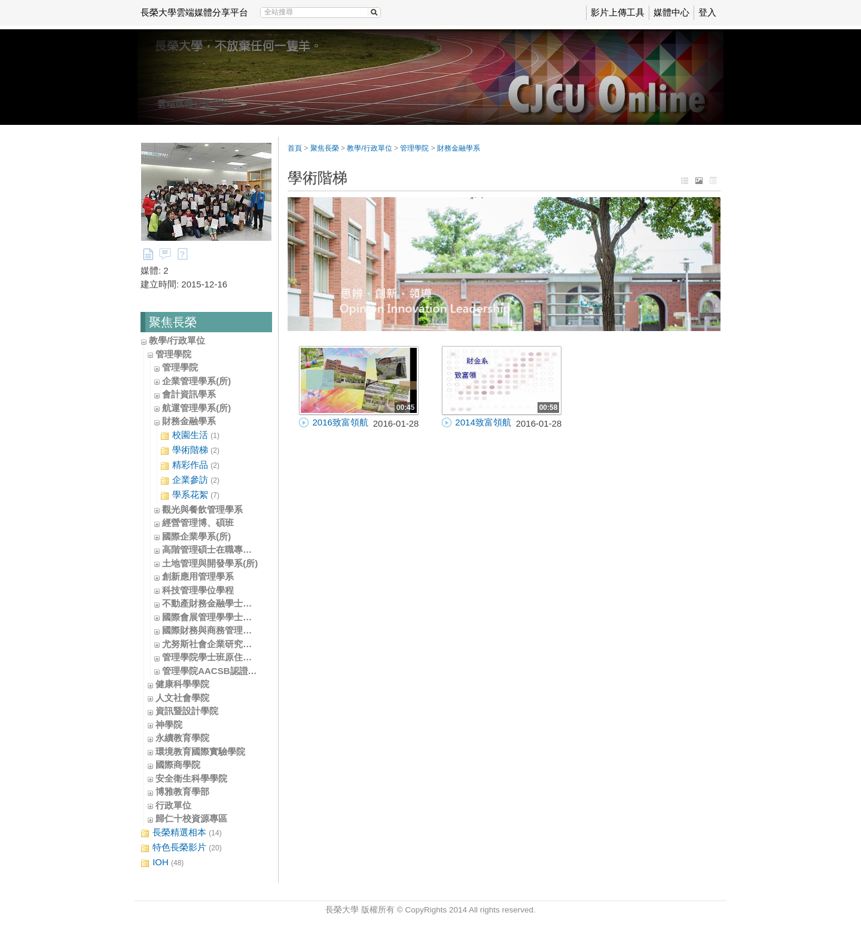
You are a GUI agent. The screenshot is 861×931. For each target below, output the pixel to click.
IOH (162, 862)
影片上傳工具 (618, 12)
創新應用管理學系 (198, 576)
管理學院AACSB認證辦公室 (218, 671)
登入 (707, 12)
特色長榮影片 (181, 847)
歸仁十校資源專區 (191, 818)
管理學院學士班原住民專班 (216, 657)
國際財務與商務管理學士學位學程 (229, 630)
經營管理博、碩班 (198, 522)
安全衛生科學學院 (191, 778)
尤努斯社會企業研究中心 (211, 644)
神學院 (168, 724)
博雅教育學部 (182, 791)
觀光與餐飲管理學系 (202, 509)
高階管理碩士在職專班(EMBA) (223, 549)
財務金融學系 (189, 421)
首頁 (295, 148)
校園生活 (189, 435)
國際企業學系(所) (196, 536)
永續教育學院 (182, 738)
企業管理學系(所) (196, 381)
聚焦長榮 (324, 148)
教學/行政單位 (177, 340)
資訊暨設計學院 (186, 711)
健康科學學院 (182, 684)
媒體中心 (671, 12)
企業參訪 (189, 480)
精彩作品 (189, 465)
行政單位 (173, 805)
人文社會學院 (182, 698)
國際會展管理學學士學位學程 (220, 617)
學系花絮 (189, 495)
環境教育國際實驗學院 (200, 751)
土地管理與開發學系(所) (210, 563)
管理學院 (173, 354)
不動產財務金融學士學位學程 (220, 603)
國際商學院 (177, 765)
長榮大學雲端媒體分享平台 (194, 12)
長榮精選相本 (181, 832)
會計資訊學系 (189, 394)
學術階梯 (189, 450)
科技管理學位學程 (198, 590)
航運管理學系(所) (196, 408)
